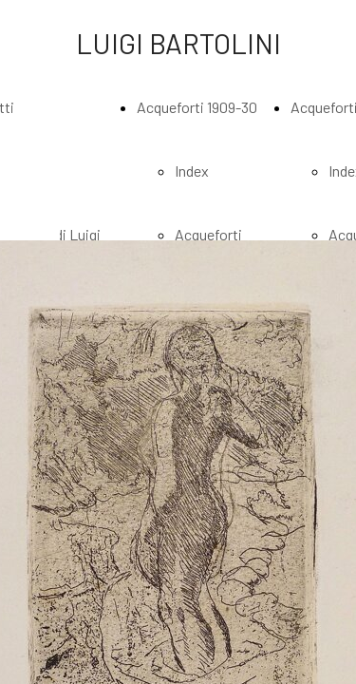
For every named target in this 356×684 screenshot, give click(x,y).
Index (192, 171)
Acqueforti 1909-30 (197, 107)
